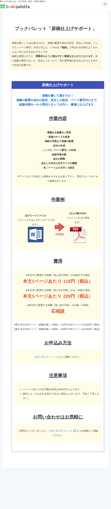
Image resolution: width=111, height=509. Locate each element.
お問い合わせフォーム (46, 356)
